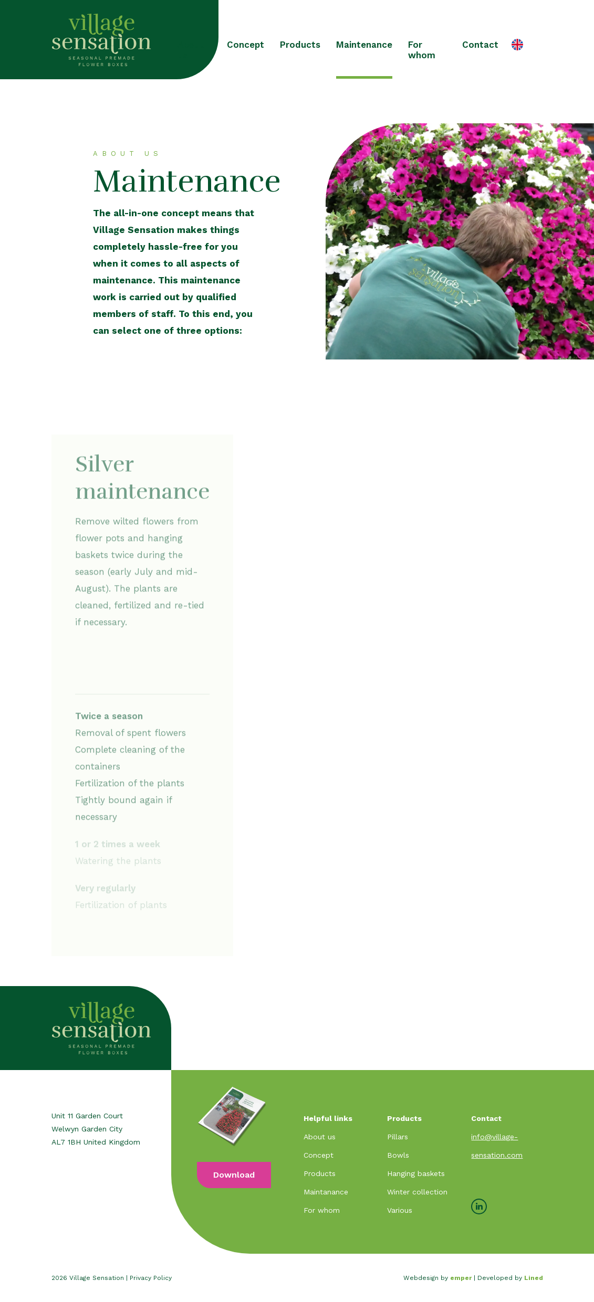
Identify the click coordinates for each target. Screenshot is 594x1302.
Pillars (397, 1136)
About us (191, 49)
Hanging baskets (416, 1173)
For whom (421, 49)
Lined (533, 1278)
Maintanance (326, 1192)
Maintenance (364, 44)
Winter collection (417, 1192)
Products (300, 44)
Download (234, 1175)
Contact (480, 44)
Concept (245, 44)
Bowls (398, 1155)
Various (399, 1210)
